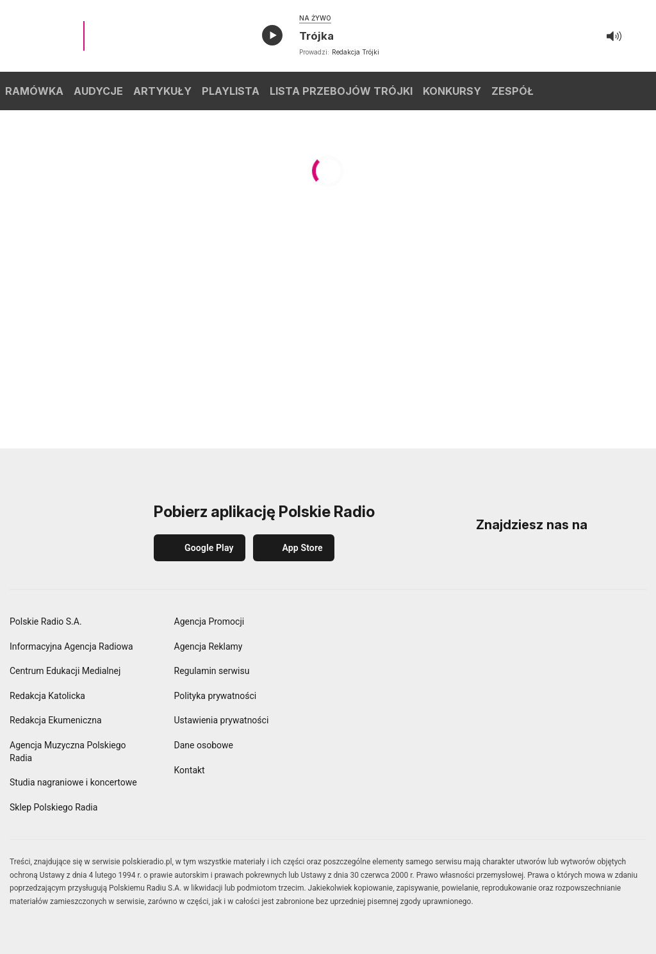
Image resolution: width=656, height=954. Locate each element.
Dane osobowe (203, 745)
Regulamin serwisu (212, 671)
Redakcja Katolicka (47, 696)
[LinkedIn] (561, 556)
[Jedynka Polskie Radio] (455, 626)
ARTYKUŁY (162, 91)
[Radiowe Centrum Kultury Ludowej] (615, 695)
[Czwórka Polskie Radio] (374, 661)
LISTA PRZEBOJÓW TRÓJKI (341, 91)
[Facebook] (487, 556)
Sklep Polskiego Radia (53, 807)
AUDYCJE (98, 91)
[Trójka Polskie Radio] (615, 626)
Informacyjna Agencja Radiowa (71, 646)
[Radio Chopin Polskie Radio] (615, 661)
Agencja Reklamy (208, 646)
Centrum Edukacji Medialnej (65, 671)
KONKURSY (452, 91)
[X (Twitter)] (635, 556)
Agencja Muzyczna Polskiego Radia (68, 751)
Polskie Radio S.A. (46, 621)
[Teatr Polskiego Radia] (535, 730)
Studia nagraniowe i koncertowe (73, 782)
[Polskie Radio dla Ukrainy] (374, 695)
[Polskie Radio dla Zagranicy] (455, 695)
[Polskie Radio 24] (455, 661)
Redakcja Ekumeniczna (56, 720)
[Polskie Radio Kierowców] (535, 695)
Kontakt (189, 770)
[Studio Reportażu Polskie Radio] (455, 730)
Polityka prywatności (215, 696)
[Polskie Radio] (374, 626)
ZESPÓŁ (512, 91)
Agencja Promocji (209, 621)
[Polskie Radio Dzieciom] (535, 661)
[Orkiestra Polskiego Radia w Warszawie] (374, 730)
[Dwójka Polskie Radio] (535, 626)
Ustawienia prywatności (221, 720)
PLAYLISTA (230, 91)
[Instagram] (524, 556)
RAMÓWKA (34, 91)
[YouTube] (598, 556)
